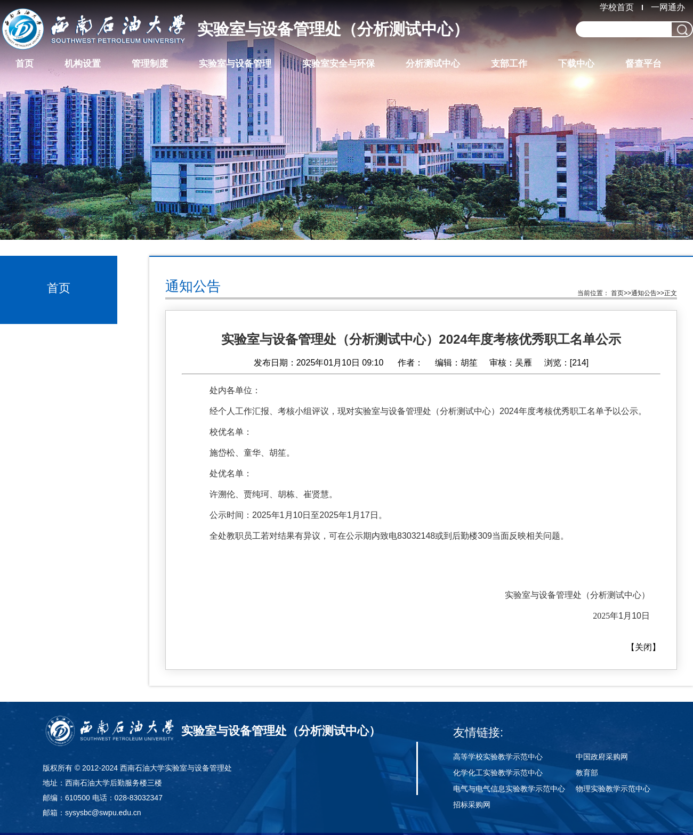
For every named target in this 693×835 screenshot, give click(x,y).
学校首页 (617, 7)
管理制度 (150, 64)
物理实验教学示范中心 (613, 788)
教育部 (587, 772)
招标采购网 (471, 804)
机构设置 (83, 64)
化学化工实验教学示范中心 (498, 772)
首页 (24, 64)
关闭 (643, 647)
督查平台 (643, 64)
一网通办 (668, 7)
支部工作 (509, 64)
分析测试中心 (433, 64)
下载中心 (576, 64)
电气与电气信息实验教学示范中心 (509, 788)
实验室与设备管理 (235, 64)
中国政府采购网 (602, 756)
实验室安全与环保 (338, 64)
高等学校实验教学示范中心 (498, 756)
